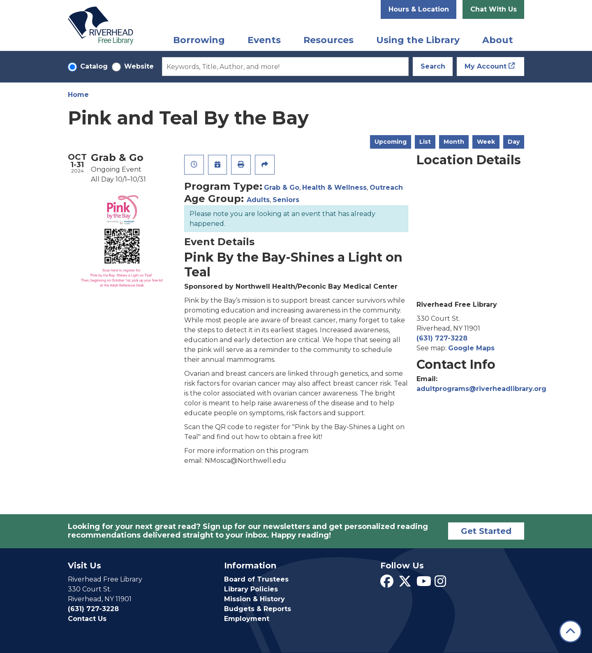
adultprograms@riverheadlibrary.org (481, 389)
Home (78, 95)
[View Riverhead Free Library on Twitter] (405, 584)
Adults (258, 200)
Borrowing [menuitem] (199, 40)
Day (514, 141)
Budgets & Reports (257, 609)
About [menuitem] (497, 40)
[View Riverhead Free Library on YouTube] (423, 584)
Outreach (386, 187)
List (425, 141)
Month (454, 141)
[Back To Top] (570, 631)
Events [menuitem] (264, 40)
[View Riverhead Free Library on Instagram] (440, 584)
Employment (246, 619)
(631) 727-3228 (441, 338)
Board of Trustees (256, 579)
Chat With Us (493, 9)
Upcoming (391, 141)
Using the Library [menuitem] (418, 40)
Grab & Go (281, 187)
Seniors (286, 200)
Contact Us (87, 619)
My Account (485, 66)
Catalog (94, 66)
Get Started (486, 531)
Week (486, 141)
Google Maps (471, 348)
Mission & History (254, 599)
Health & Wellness (334, 187)
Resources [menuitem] (328, 40)
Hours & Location (418, 9)
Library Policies (251, 589)
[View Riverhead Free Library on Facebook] (386, 584)
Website (139, 66)
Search (433, 66)
